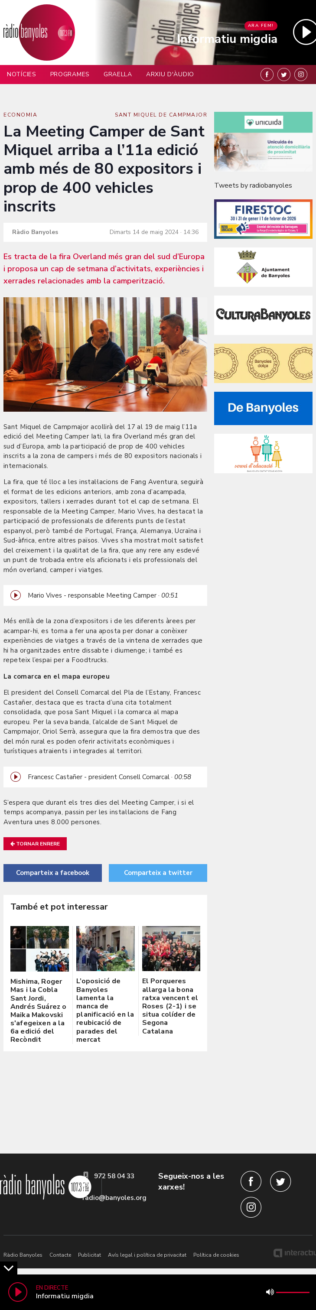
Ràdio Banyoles (22, 1254)
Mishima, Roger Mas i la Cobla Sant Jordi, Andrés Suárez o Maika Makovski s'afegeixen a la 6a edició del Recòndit (38, 1010)
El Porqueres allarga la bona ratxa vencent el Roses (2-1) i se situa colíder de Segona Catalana (170, 1006)
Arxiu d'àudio (170, 74)
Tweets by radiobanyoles (253, 185)
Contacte (60, 1254)
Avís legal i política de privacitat (147, 1254)
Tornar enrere (35, 843)
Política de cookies (216, 1254)
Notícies (21, 74)
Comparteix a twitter (158, 872)
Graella (118, 74)
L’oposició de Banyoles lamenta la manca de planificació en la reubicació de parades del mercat (105, 1010)
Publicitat (89, 1254)
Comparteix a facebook (52, 872)
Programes (70, 74)
